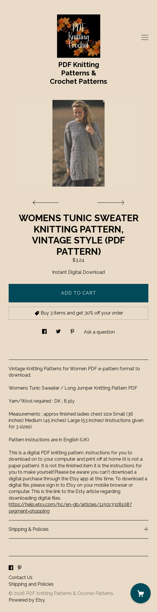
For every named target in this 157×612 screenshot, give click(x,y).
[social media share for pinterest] (72, 330)
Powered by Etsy (27, 600)
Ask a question (99, 332)
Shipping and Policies (31, 584)
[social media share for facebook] (44, 330)
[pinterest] (19, 568)
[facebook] (11, 568)
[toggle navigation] (144, 37)
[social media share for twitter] (58, 330)
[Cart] (140, 593)
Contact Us (21, 577)
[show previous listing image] (47, 201)
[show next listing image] (110, 201)
